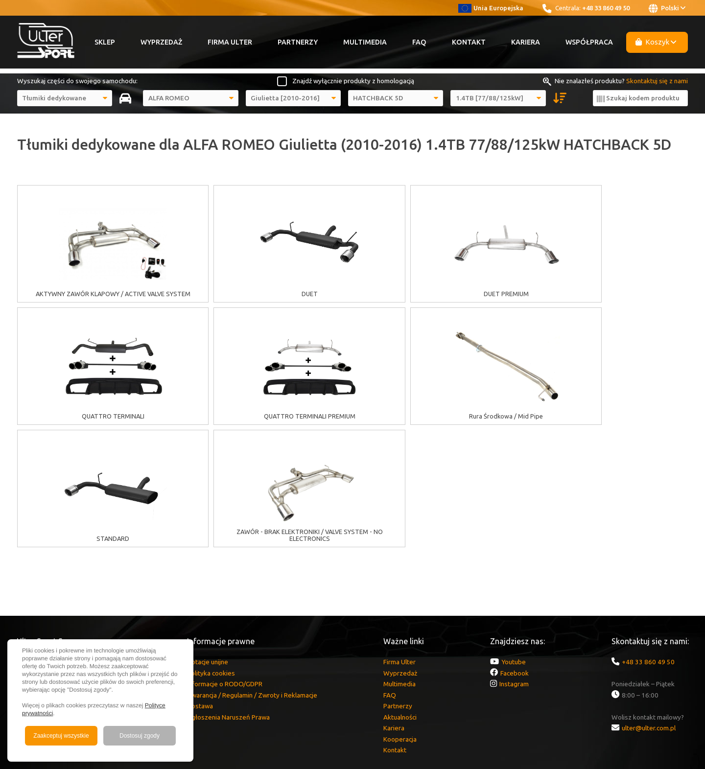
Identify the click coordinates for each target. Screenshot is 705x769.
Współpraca (589, 42)
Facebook (514, 551)
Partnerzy (298, 42)
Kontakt (469, 42)
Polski (667, 8)
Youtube (513, 539)
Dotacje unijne (207, 539)
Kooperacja (400, 617)
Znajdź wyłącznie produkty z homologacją (353, 81)
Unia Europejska (490, 7)
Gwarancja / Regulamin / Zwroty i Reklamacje (252, 573)
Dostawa (200, 583)
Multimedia (365, 42)
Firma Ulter (230, 42)
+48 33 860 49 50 (606, 7)
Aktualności (400, 595)
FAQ (419, 42)
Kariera (525, 42)
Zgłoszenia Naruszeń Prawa (228, 595)
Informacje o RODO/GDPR (224, 561)
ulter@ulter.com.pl (649, 605)
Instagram (514, 561)
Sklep (104, 42)
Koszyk (656, 42)
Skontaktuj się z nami (657, 81)
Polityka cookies (211, 551)
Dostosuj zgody (139, 735)
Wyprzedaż (161, 42)
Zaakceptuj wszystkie (61, 735)
